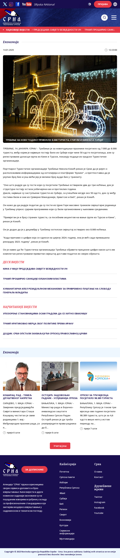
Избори (64, 482)
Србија (63, 498)
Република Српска (69, 487)
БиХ (61, 503)
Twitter (98, 497)
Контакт (98, 477)
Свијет (63, 514)
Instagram (99, 502)
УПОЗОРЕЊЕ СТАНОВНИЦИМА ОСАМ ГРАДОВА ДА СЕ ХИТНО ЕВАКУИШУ (45, 313)
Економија (65, 520)
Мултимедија (67, 538)
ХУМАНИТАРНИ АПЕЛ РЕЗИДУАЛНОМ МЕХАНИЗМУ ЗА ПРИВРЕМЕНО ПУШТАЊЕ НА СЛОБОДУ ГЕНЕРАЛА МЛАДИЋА (57, 290)
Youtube (98, 513)
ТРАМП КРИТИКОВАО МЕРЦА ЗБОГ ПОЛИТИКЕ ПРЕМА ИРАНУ (38, 323)
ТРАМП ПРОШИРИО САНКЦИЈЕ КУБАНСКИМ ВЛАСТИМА (34, 278)
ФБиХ (62, 493)
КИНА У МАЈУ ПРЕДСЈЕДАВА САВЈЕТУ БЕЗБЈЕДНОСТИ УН (55, 29)
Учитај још (60, 445)
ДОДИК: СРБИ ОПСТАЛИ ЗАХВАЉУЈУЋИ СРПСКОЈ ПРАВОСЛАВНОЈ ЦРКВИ (45, 333)
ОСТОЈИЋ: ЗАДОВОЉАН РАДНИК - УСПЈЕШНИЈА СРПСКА (60, 397)
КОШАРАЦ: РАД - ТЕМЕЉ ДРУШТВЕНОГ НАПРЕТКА (17, 397)
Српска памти (67, 477)
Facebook (99, 507)
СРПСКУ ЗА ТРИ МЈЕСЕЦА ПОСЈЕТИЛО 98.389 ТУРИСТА (96, 397)
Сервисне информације (67, 532)
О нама (98, 471)
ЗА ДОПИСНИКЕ (34, 469)
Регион (63, 509)
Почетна (64, 471)
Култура (64, 525)
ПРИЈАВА (103, 4)
